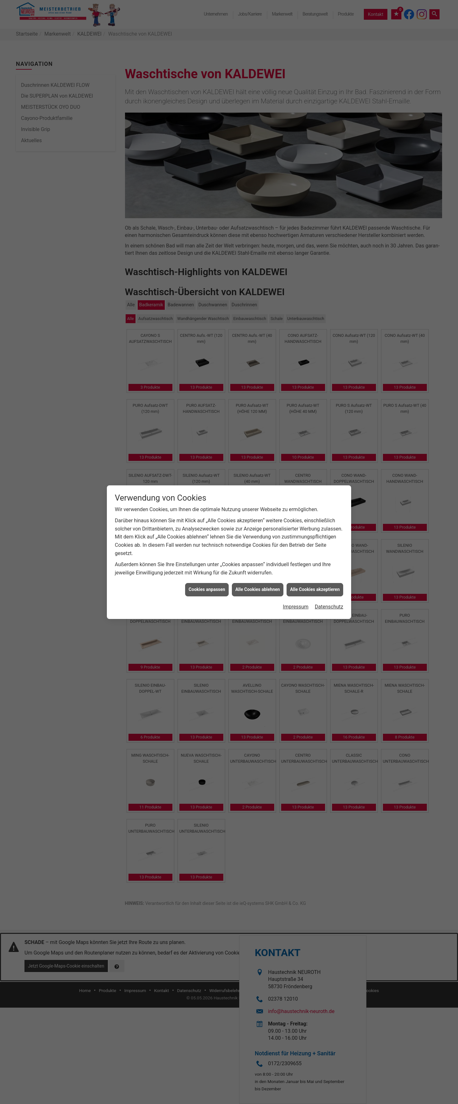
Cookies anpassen (207, 182)
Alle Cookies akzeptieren (315, 182)
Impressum (296, 200)
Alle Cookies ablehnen (257, 182)
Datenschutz (329, 200)
